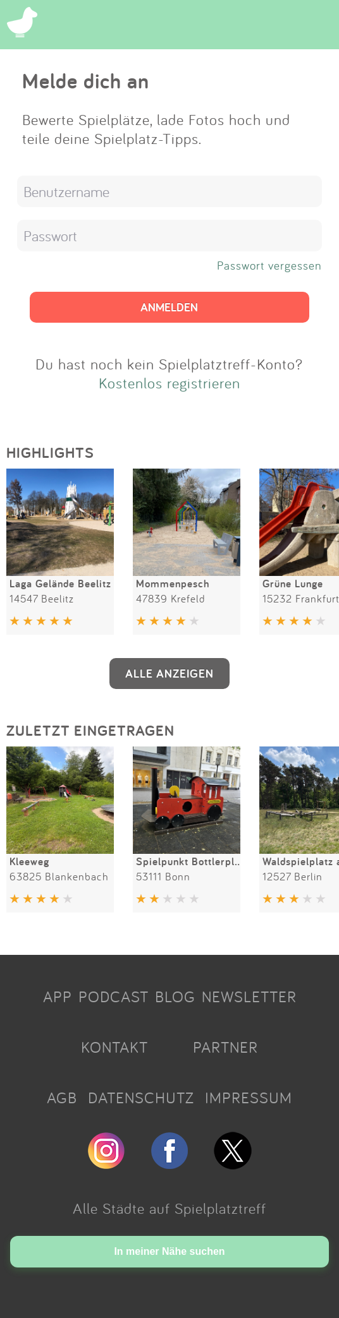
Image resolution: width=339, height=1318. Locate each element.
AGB (62, 1097)
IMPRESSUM (248, 1097)
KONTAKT (114, 1047)
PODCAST (113, 996)
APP (57, 996)
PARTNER (225, 1047)
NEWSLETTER (249, 996)
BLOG (175, 996)
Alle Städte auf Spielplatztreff (169, 1208)
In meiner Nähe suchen (169, 1251)
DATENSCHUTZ (141, 1097)
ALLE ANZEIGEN (169, 673)
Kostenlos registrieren (169, 382)
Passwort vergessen (269, 265)
